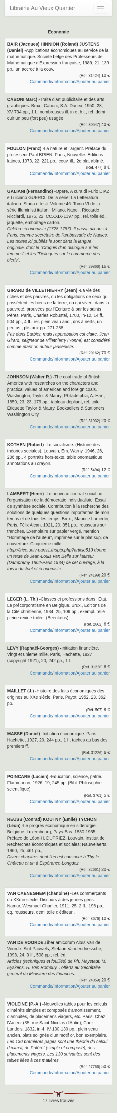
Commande (41, 81)
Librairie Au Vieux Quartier (42, 8)
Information (64, 81)
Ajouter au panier (93, 81)
